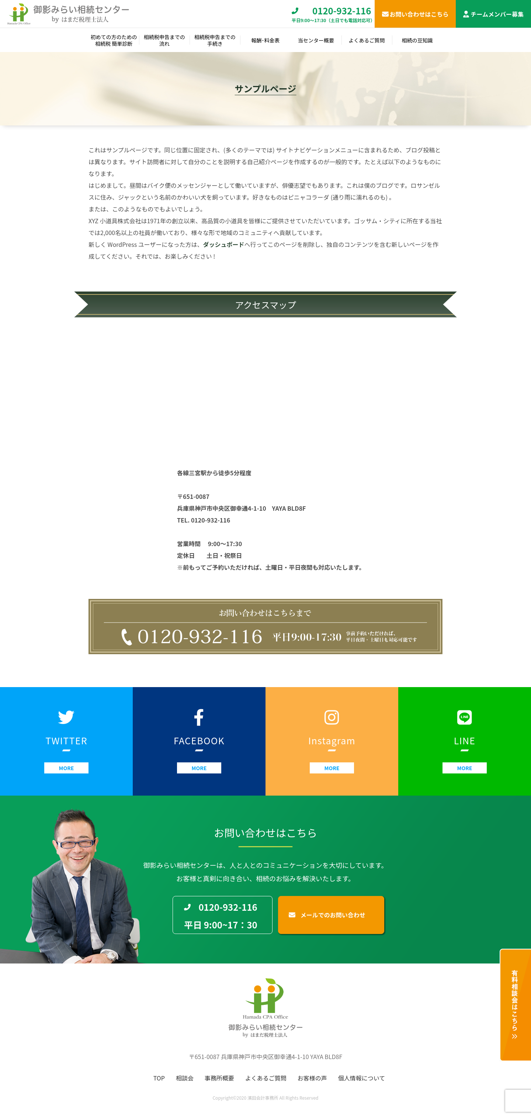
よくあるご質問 (266, 1077)
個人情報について (361, 1077)
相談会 (185, 1077)
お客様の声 (312, 1077)
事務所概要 (219, 1077)
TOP (159, 1077)
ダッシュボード (223, 244)
